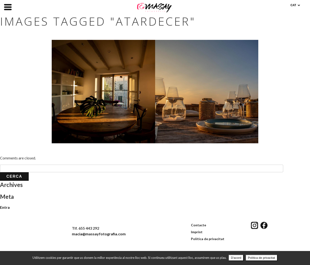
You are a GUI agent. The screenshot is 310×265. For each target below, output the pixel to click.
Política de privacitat (207, 239)
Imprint (197, 232)
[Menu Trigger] (8, 6)
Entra (5, 207)
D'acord (236, 258)
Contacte (198, 225)
